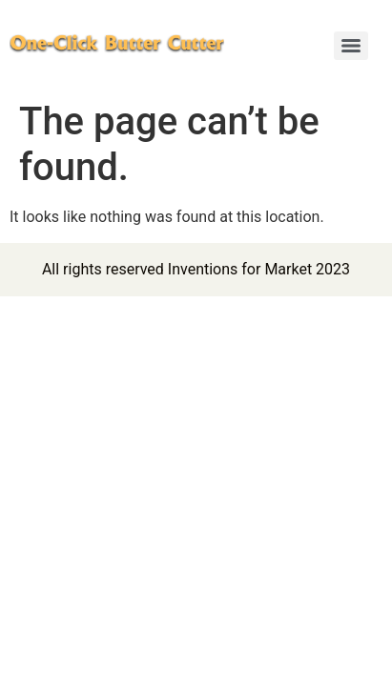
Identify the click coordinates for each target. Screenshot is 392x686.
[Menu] (351, 45)
